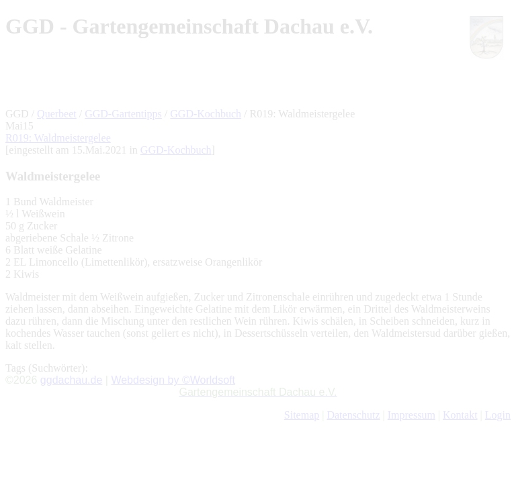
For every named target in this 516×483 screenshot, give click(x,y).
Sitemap (301, 415)
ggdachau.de (71, 380)
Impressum (411, 415)
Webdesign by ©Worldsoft (173, 380)
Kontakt (460, 415)
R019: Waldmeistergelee (58, 138)
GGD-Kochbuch (205, 113)
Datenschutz (353, 415)
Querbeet (57, 113)
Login (498, 415)
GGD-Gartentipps (123, 113)
